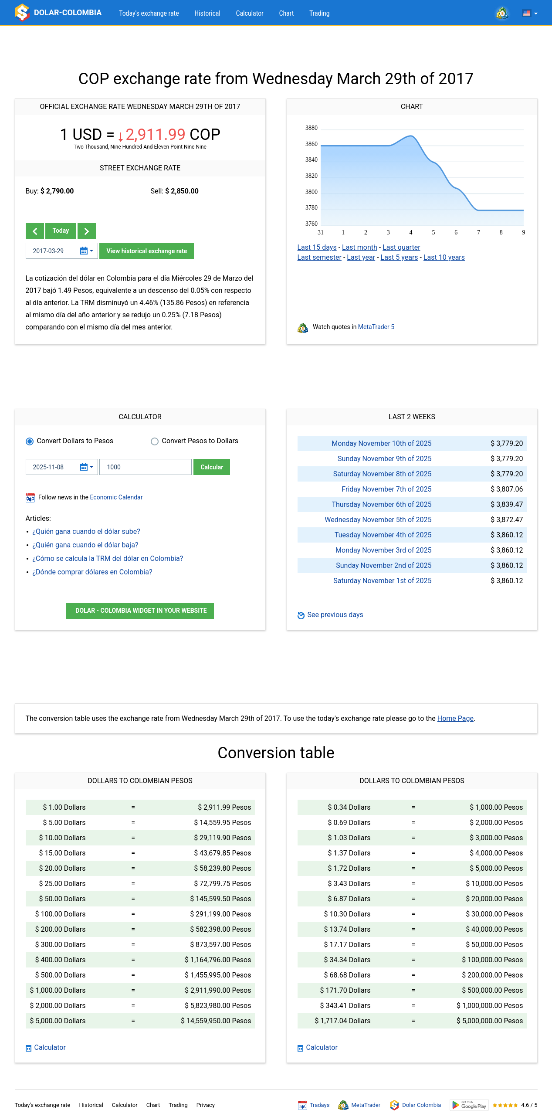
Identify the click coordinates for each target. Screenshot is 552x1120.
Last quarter (401, 247)
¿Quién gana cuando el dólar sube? (86, 531)
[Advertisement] (276, 48)
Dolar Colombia (415, 1105)
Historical (207, 13)
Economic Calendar (116, 497)
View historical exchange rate (146, 251)
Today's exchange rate (149, 13)
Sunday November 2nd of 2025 (383, 565)
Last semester (320, 257)
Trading (319, 13)
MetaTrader (359, 1105)
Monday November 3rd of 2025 (383, 550)
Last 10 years (444, 257)
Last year (361, 257)
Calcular (211, 467)
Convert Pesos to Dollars (200, 441)
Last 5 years (399, 257)
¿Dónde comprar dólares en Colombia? (92, 572)
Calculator (249, 13)
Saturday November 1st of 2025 (382, 581)
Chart (286, 13)
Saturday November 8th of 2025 (382, 474)
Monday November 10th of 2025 (381, 443)
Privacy (205, 1105)
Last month (359, 247)
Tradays (314, 1105)
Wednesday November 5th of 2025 (378, 520)
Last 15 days (317, 247)
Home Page (455, 718)
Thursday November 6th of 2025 (381, 504)
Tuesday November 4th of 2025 (383, 535)
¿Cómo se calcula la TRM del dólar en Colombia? (108, 558)
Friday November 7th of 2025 (386, 489)
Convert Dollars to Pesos (75, 441)
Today (60, 230)
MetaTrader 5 (376, 326)
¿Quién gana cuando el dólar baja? (86, 545)
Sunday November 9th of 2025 (384, 459)
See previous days (330, 615)
